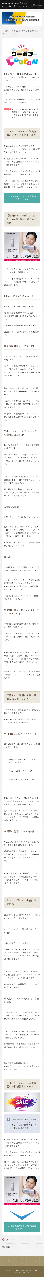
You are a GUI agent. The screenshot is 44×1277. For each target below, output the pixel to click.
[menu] (37, 4)
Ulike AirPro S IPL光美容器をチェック (22, 198)
